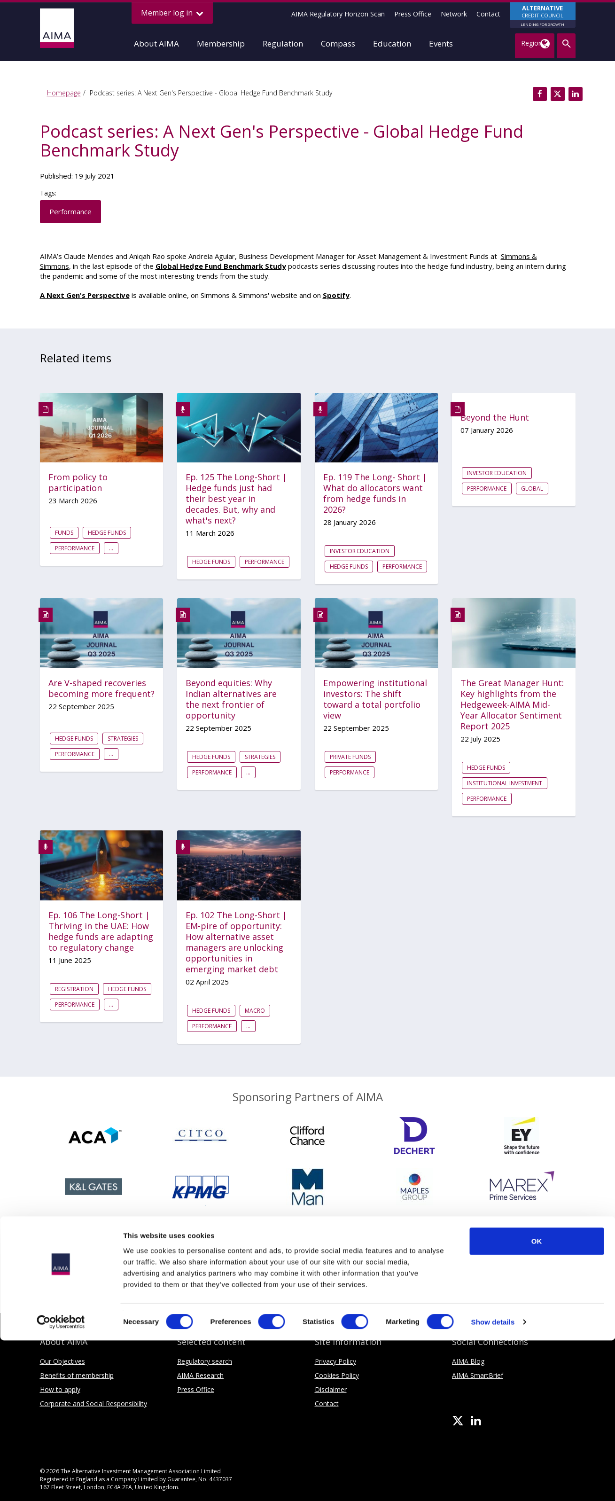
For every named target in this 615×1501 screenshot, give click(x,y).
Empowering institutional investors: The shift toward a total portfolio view (375, 699)
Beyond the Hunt (494, 417)
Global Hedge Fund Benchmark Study (221, 266)
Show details (493, 1482)
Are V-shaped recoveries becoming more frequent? (101, 688)
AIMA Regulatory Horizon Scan (338, 13)
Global (532, 489)
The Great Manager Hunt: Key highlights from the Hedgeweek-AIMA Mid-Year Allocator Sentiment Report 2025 (512, 705)
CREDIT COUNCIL (543, 16)
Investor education (359, 551)
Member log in (172, 13)
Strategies (123, 739)
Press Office (412, 13)
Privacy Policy (335, 1361)
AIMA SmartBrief (477, 1375)
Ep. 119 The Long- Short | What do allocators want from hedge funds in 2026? (375, 493)
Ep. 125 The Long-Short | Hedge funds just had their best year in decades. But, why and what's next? (236, 499)
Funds (64, 533)
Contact (488, 13)
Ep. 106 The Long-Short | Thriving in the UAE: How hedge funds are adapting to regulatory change (100, 931)
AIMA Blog (468, 1361)
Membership (221, 43)
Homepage (64, 92)
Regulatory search (204, 1361)
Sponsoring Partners (308, 1282)
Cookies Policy (337, 1375)
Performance (70, 211)
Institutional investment (504, 783)
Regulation (283, 43)
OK (536, 1401)
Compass (338, 43)
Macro (255, 1011)
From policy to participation (78, 482)
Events (441, 43)
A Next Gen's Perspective (85, 295)
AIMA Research (200, 1375)
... (111, 548)
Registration (74, 989)
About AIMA (156, 43)
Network (454, 13)
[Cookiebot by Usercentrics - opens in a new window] (61, 1483)
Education (392, 43)
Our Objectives (62, 1361)
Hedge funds (107, 533)
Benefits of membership (77, 1375)
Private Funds (350, 757)
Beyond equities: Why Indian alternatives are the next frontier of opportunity (231, 699)
